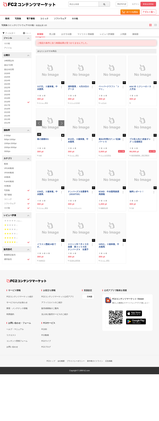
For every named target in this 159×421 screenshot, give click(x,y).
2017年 (7, 105)
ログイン (135, 4)
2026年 (7, 73)
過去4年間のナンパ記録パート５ (109, 140)
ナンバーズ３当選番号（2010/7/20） (78, 192)
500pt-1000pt (9, 139)
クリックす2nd (75, 103)
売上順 (52, 34)
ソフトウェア (60, 18)
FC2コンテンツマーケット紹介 (19, 296)
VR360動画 (9, 173)
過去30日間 (9, 69)
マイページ (121, 4)
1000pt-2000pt (10, 143)
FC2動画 (45, 335)
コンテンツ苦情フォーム (17, 341)
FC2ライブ (46, 341)
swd (40, 155)
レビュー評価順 (107, 34)
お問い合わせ (12, 347)
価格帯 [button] (16, 130)
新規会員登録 (148, 4)
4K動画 (7, 177)
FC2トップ (51, 361)
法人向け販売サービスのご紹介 (54, 314)
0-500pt (7, 135)
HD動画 (7, 186)
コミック (44, 18)
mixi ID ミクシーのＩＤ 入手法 (140, 87)
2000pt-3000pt (10, 147)
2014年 (7, 116)
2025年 (7, 77)
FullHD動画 (9, 181)
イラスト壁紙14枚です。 (46, 245)
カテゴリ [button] (16, 158)
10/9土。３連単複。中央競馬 (109, 245)
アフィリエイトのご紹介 (51, 302)
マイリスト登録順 (85, 34)
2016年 (7, 109)
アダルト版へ (149, 12)
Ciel (132, 208)
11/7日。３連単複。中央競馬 (47, 87)
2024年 (7, 80)
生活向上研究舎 (75, 260)
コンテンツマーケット (37, 4)
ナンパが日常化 (106, 155)
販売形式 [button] (16, 249)
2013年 (7, 119)
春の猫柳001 (43, 139)
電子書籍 (30, 18)
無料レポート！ (136, 191)
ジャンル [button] (16, 38)
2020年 (7, 94)
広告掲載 (108, 361)
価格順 (135, 34)
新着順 (40, 34)
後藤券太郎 (104, 208)
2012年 (7, 123)
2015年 (7, 112)
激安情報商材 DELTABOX (140, 155)
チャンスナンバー (76, 208)
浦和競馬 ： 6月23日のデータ (78, 87)
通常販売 (17, 259)
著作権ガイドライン (95, 361)
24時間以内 (9, 61)
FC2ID (44, 329)
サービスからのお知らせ (17, 302)
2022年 (7, 87)
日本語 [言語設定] (89, 297)
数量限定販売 (10, 255)
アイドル (8, 48)
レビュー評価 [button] (16, 215)
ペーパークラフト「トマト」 (109, 87)
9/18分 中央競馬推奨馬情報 (109, 192)
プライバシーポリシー (76, 361)
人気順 (123, 34)
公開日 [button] (16, 55)
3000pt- (7, 151)
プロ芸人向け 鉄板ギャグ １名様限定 (140, 140)
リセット (27, 33)
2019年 (7, 98)
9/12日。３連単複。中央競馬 (78, 140)
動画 (7, 18)
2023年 (7, 84)
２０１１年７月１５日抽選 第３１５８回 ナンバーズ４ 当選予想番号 (78, 247)
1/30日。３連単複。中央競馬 (47, 192)
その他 (75, 18)
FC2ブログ (46, 347)
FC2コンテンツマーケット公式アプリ (57, 296)
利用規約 (10, 314)
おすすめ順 (66, 34)
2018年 (17, 102)
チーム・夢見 (43, 103)
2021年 (7, 91)
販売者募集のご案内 (50, 308)
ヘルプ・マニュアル (15, 329)
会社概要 (61, 361)
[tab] (97, 34)
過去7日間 (8, 65)
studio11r (42, 260)
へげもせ (103, 103)
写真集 (18, 18)
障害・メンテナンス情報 (17, 308)
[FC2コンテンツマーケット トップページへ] (26, 281)
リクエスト (11, 335)
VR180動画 (9, 168)
